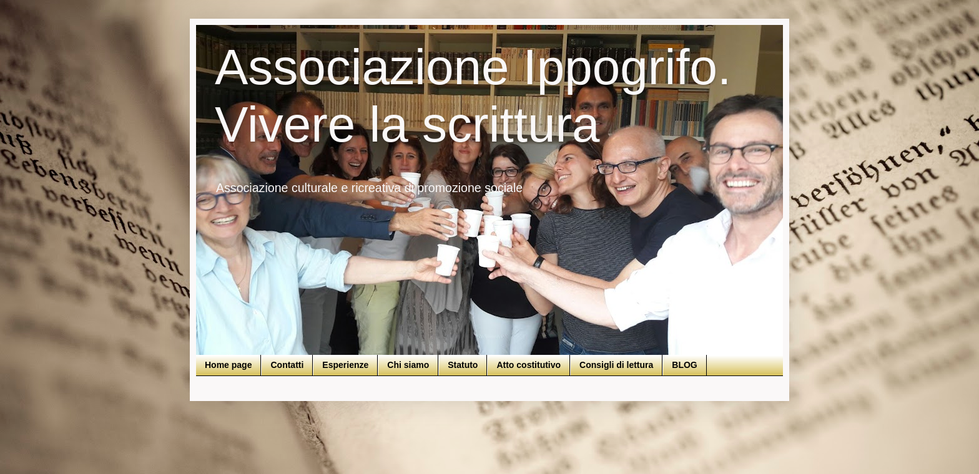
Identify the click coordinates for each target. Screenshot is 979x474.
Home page (228, 365)
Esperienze (345, 365)
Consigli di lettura (616, 365)
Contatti (286, 365)
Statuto (463, 365)
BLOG (684, 365)
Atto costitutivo (528, 365)
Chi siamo (408, 365)
